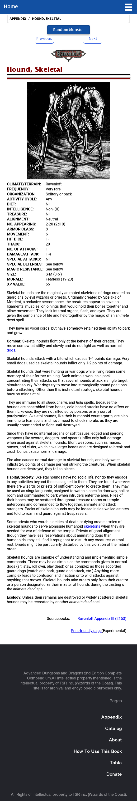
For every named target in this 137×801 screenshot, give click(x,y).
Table (116, 763)
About (115, 740)
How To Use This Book (98, 752)
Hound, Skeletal (46, 18)
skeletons (92, 526)
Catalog (113, 729)
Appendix (111, 717)
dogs (11, 350)
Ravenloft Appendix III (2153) (101, 618)
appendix (17, 18)
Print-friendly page (86, 630)
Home (11, 6)
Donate (114, 775)
